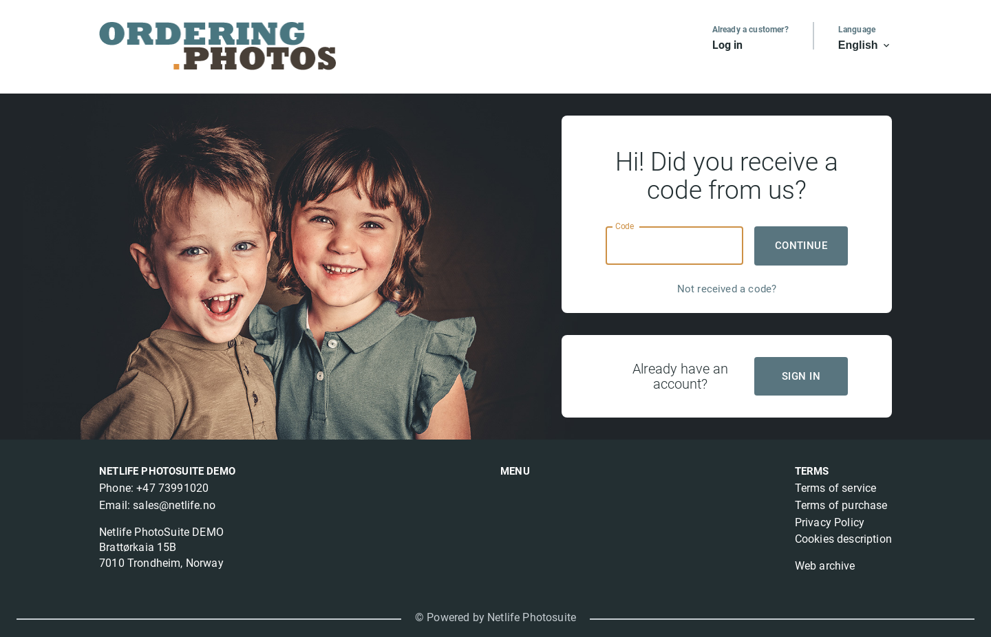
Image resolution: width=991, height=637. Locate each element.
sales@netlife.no (174, 505)
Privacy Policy (829, 522)
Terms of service (836, 488)
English (865, 45)
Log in (727, 45)
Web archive (825, 565)
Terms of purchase (841, 505)
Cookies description (843, 539)
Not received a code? (726, 289)
